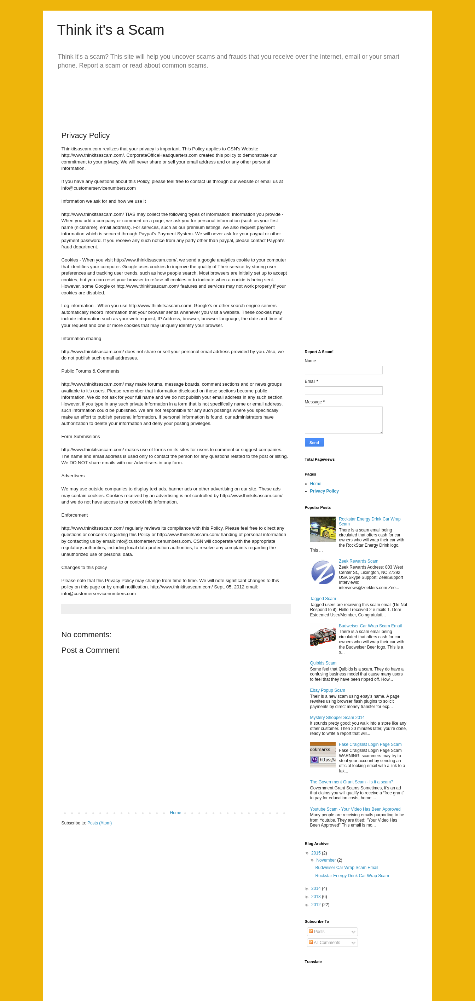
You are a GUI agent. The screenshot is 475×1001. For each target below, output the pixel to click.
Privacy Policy (324, 491)
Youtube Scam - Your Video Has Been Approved (355, 809)
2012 (316, 904)
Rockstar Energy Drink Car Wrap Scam (352, 875)
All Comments (324, 942)
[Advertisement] (196, 95)
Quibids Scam (323, 663)
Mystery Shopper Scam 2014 (337, 717)
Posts (317, 931)
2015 (316, 853)
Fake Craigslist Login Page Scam (370, 744)
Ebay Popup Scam (327, 690)
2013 (316, 896)
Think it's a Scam (110, 30)
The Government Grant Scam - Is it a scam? (351, 781)
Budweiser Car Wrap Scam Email (370, 625)
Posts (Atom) (99, 823)
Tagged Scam (323, 598)
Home (175, 812)
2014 (316, 888)
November (326, 860)
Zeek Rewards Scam (358, 561)
